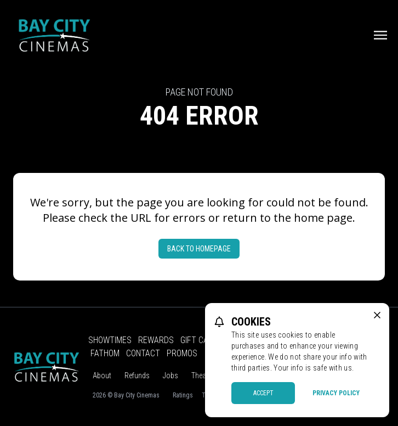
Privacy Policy (336, 393)
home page (323, 217)
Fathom (105, 353)
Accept (263, 393)
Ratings (183, 395)
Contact (143, 353)
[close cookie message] (377, 315)
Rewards (156, 340)
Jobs (170, 375)
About (102, 375)
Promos (182, 353)
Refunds (137, 375)
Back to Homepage (199, 248)
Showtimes (110, 340)
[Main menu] (380, 35)
